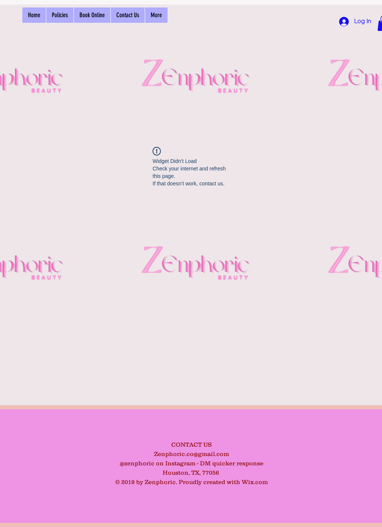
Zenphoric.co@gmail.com (191, 453)
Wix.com (255, 481)
